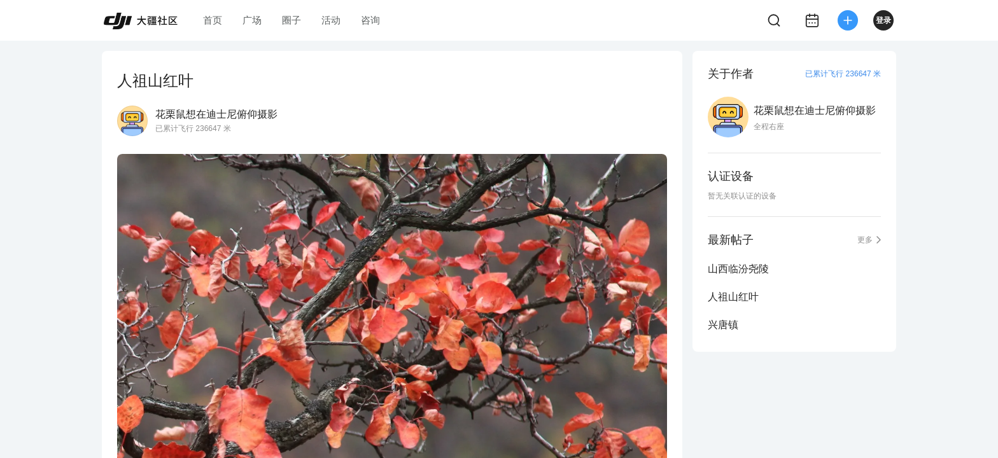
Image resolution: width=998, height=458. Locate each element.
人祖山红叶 (733, 296)
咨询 (370, 20)
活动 (331, 20)
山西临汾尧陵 (738, 268)
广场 (252, 20)
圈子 (291, 20)
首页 (212, 20)
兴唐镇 (723, 324)
